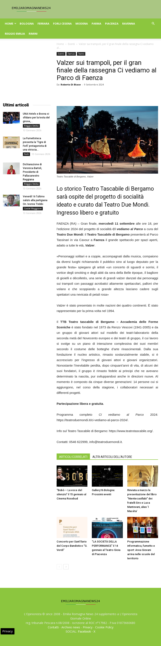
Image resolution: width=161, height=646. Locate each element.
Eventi (71, 44)
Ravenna (128, 23)
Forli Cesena (62, 23)
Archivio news (70, 627)
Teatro (81, 53)
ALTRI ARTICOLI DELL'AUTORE (112, 457)
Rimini (33, 33)
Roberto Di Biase (71, 84)
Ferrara (43, 23)
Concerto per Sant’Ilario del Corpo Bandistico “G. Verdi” (72, 546)
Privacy (87, 627)
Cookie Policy (104, 627)
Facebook (84, 631)
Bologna (27, 23)
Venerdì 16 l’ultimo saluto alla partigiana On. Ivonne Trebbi (35, 200)
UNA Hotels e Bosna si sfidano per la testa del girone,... (36, 117)
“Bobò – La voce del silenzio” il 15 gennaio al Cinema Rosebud (71, 494)
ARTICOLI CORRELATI (73, 457)
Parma (96, 23)
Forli (26, 154)
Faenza (71, 53)
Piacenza (111, 23)
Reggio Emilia (15, 33)
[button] (153, 24)
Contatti (53, 627)
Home (10, 23)
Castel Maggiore (33, 208)
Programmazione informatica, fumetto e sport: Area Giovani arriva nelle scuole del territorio (141, 550)
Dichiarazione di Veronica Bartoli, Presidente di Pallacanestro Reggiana (32, 172)
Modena (81, 23)
